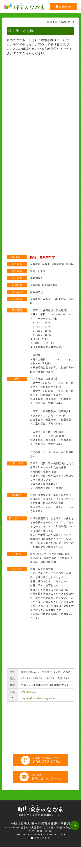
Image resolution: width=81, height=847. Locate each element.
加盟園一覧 (63, 6)
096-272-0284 (29, 691)
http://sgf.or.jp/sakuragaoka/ (38, 698)
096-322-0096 (31, 834)
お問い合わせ (40, 838)
